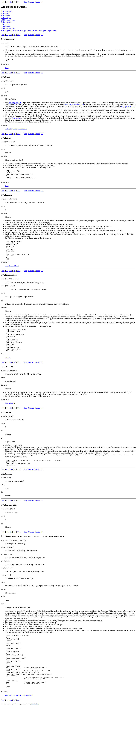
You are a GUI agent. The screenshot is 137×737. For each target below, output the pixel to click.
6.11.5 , (8, 20)
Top (25, 2)
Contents (31, 2)
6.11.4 (6, 18)
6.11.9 (8, 28)
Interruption (16, 120)
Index (38, 2)
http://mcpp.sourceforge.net (74, 106)
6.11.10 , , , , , (28, 31)
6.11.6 (6, 22)
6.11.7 (5, 24)
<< (3, 2)
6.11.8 (6, 26)
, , (22, 726)
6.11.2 (5, 13)
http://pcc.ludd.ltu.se (128, 108)
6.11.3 (5, 16)
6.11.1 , (6, 11)
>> (18, 2)
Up (10, 2)
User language (14, 104)
